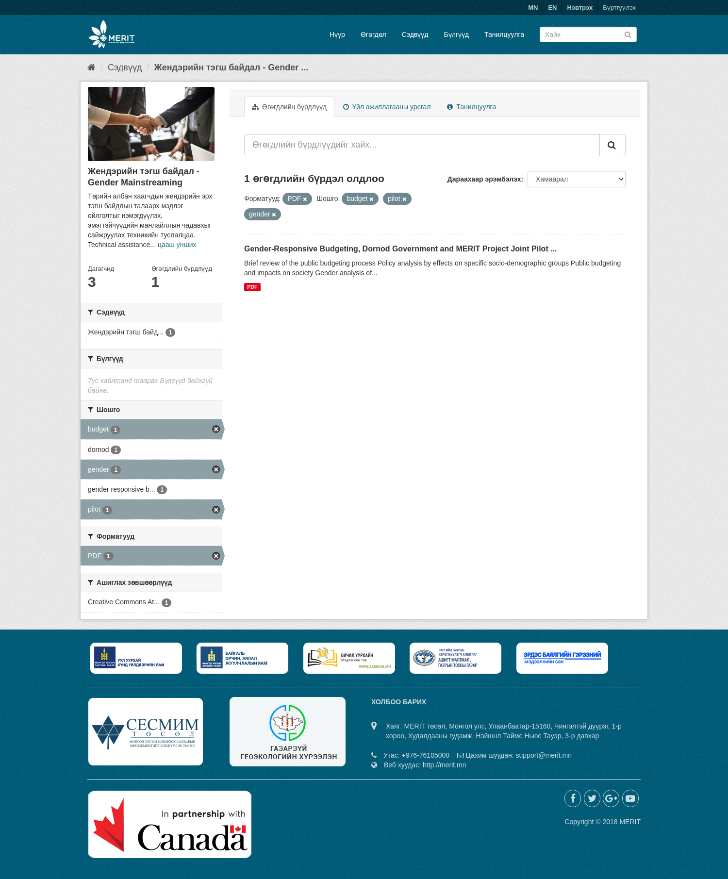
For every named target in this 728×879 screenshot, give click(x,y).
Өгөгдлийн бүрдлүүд (289, 107)
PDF (252, 287)
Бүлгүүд (456, 34)
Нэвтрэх (580, 7)
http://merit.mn (444, 765)
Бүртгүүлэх (619, 7)
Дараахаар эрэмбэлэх (484, 179)
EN (552, 7)
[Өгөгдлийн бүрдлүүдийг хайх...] (422, 145)
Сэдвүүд (415, 34)
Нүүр (337, 34)
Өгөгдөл (373, 34)
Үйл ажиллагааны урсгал (386, 107)
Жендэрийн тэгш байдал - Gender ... (231, 67)
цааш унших (177, 245)
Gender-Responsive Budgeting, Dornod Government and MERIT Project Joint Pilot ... (400, 249)
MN (533, 7)
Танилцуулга (504, 34)
